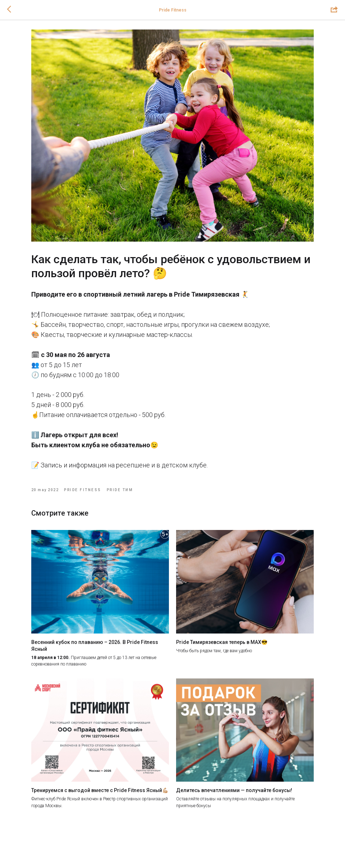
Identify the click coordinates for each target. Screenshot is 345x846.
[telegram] (129, 825)
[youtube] (302, 825)
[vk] (43, 825)
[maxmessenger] (215, 825)
